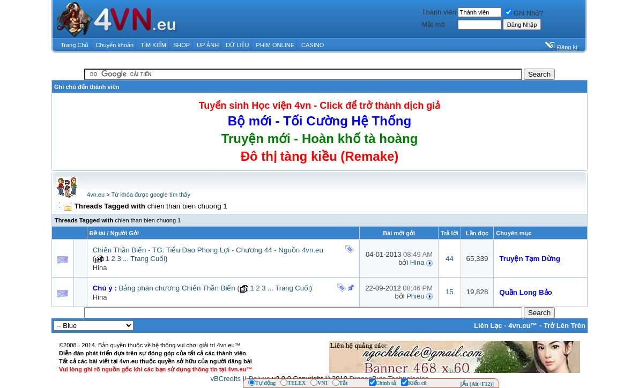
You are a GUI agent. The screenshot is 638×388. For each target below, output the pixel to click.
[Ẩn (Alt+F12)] (477, 384)
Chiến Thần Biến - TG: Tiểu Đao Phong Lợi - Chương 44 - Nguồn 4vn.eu (208, 250)
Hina (100, 268)
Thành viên (439, 12)
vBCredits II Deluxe (240, 379)
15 (450, 292)
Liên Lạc (488, 326)
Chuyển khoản (115, 45)
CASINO (312, 45)
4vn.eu (96, 194)
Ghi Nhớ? (524, 13)
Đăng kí (567, 47)
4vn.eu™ (522, 326)
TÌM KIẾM (153, 45)
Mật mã (433, 24)
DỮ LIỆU (237, 45)
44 (450, 259)
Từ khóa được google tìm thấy (150, 194)
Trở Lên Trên (564, 326)
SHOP (181, 45)
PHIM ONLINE (275, 45)
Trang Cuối (147, 259)
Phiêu (415, 296)
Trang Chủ (74, 45)
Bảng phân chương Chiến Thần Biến (177, 288)
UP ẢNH (208, 45)
